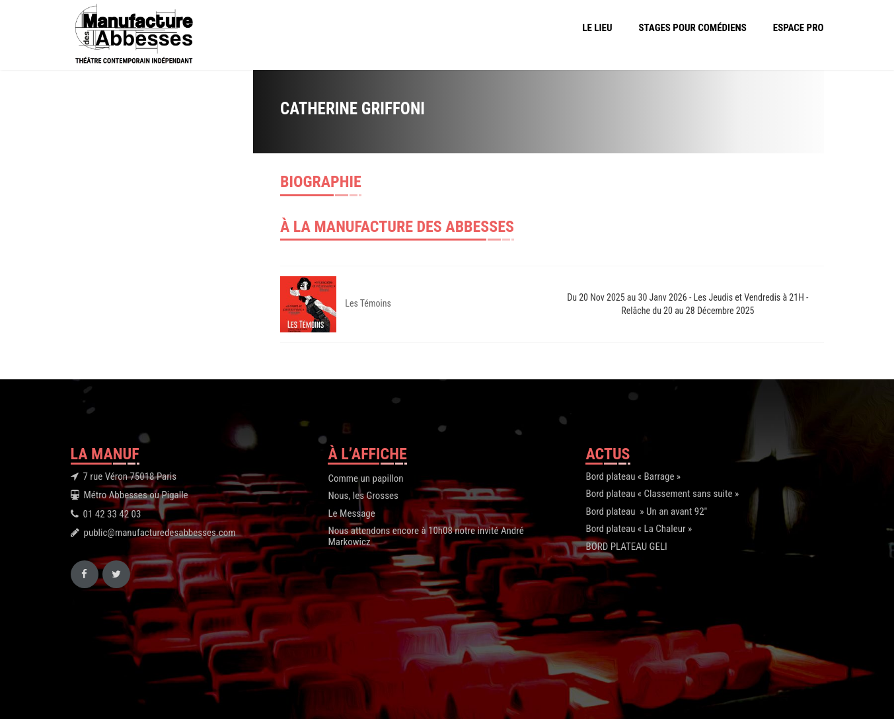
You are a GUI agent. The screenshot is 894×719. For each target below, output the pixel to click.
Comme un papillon (365, 478)
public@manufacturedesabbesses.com (160, 533)
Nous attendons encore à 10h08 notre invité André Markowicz (425, 536)
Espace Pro (798, 28)
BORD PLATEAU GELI (626, 546)
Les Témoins (368, 303)
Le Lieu (597, 28)
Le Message (351, 513)
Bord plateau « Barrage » (633, 476)
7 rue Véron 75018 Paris (130, 476)
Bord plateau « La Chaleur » (638, 529)
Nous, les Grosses (363, 496)
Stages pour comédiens (693, 28)
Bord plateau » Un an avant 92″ (646, 511)
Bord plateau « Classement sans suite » (662, 494)
